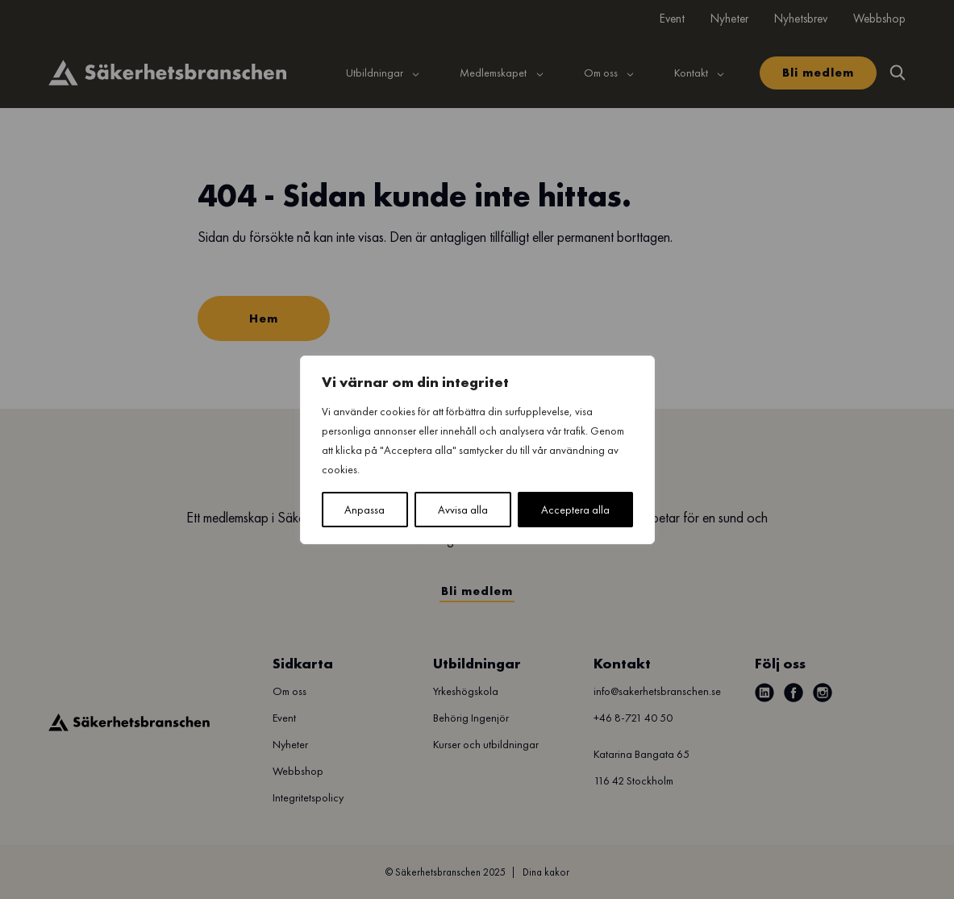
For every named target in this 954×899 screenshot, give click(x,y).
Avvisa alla (463, 509)
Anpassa (364, 509)
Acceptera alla (575, 509)
